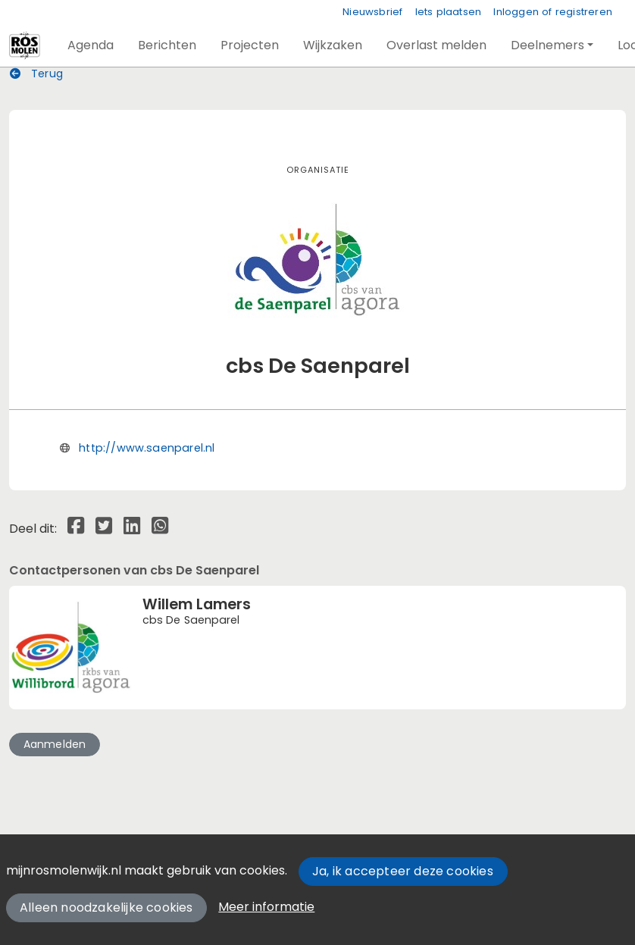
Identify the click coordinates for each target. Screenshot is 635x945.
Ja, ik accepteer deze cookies (402, 871)
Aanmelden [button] (54, 744)
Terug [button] (36, 73)
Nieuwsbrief (372, 12)
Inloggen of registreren (552, 12)
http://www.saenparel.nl (146, 447)
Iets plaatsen (448, 12)
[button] (90, 45)
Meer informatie (266, 906)
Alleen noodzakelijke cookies (106, 907)
